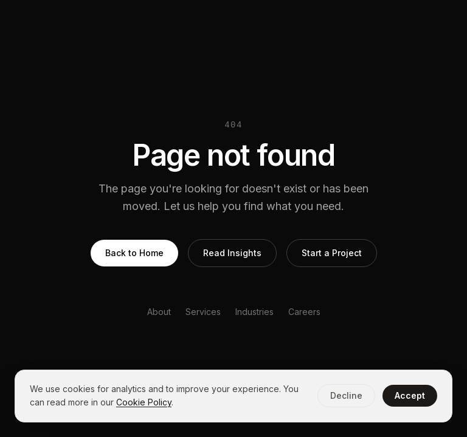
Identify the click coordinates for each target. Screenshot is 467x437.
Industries (254, 312)
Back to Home (134, 253)
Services (203, 312)
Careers (304, 312)
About (159, 312)
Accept (410, 395)
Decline (346, 395)
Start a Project (332, 253)
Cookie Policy (143, 402)
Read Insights (232, 253)
